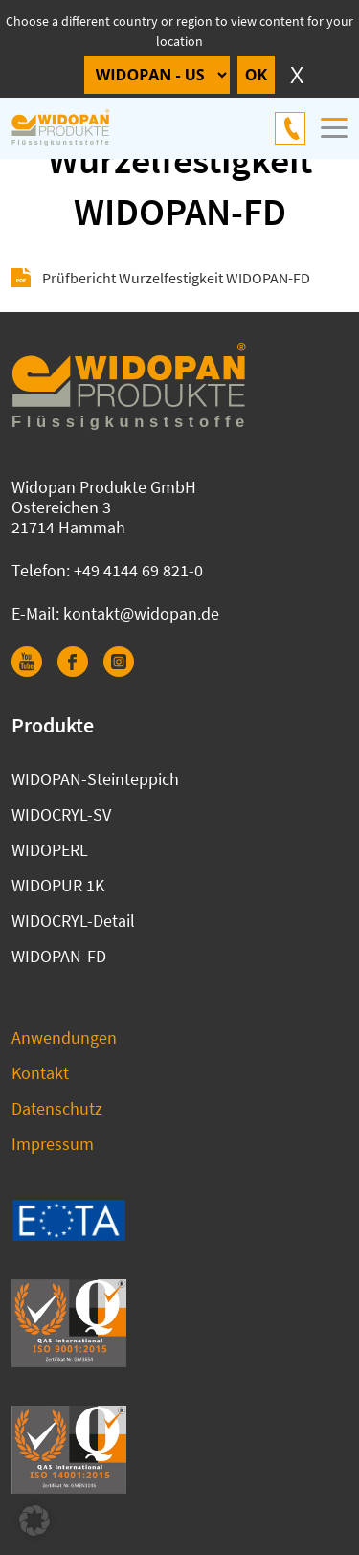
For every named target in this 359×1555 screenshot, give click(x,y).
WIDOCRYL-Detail (73, 921)
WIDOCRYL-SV (61, 814)
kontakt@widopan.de (141, 613)
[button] (34, 1520)
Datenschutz (56, 1108)
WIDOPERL (49, 850)
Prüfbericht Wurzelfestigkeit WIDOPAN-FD (176, 277)
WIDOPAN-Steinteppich (95, 779)
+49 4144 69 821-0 (290, 128)
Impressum (52, 1144)
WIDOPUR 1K (57, 885)
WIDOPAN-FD (58, 956)
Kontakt (40, 1073)
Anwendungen (64, 1037)
